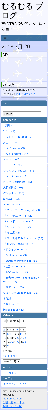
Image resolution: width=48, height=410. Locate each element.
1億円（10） (10, 125)
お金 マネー (10, 142)
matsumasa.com (12, 398)
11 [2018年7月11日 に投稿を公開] (11, 333)
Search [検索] (8, 114)
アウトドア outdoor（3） (18, 136)
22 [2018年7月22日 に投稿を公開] (24, 338)
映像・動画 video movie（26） (21, 292)
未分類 (7, 298)
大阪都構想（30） (13, 187)
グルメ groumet (25, 94)
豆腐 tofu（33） (12, 304)
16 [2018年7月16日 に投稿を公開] (4, 338)
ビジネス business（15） (18, 182)
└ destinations (11, 204)
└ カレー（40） (12, 159)
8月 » (14, 355)
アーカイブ (10, 373)
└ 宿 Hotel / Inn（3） (15, 255)
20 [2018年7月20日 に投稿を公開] (17, 338)
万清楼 (8, 84)
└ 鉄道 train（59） (14, 287)
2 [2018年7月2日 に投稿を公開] (4, 329)
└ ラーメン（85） (14, 165)
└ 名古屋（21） (13, 232)
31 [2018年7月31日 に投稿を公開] (8, 346)
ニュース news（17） (16, 176)
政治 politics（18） (14, 193)
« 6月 (6, 355)
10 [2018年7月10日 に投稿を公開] (8, 333)
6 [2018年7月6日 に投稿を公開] (17, 329)
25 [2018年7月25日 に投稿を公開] (11, 342)
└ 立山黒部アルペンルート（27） (24, 238)
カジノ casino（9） (14, 148)
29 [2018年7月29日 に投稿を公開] (24, 342)
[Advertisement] (14, 68)
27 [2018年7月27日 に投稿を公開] (17, 342)
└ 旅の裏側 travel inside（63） (21, 260)
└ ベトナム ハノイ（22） (19, 215)
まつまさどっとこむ (15, 384)
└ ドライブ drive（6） (16, 249)
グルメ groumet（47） (17, 153)
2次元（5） (10, 131)
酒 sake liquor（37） (15, 309)
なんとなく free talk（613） (20, 170)
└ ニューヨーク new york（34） (23, 210)
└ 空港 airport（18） (15, 266)
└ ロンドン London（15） (19, 221)
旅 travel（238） (13, 199)
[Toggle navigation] (5, 37)
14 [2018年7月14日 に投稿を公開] (21, 333)
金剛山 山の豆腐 (12, 406)
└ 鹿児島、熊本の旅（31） (19, 244)
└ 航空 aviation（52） (16, 272)
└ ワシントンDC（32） (17, 227)
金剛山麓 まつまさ (14, 402)
